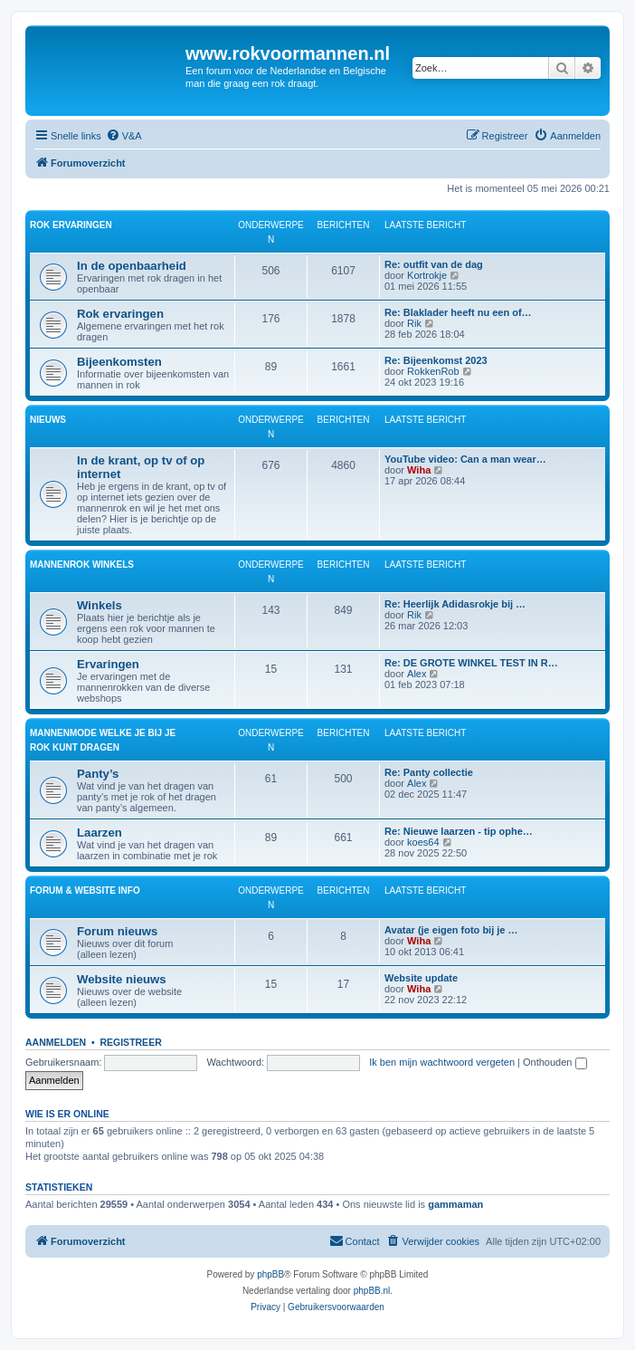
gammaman (455, 1204)
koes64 (423, 842)
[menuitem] (124, 136)
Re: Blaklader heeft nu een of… (458, 312)
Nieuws (48, 420)
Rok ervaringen (71, 225)
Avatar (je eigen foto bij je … (451, 929)
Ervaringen (108, 664)
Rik (414, 323)
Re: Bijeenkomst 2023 (436, 360)
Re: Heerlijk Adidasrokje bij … (455, 603)
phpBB (270, 1274)
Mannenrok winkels (82, 565)
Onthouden (555, 1062)
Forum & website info (85, 890)
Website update (421, 977)
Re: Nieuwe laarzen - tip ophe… (458, 831)
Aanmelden (55, 1042)
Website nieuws (121, 979)
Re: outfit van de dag (433, 264)
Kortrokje (427, 275)
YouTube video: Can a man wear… (465, 459)
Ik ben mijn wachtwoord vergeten (442, 1062)
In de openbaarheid (131, 266)
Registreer (130, 1042)
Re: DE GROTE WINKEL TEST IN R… (471, 662)
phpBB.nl (372, 1291)
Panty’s (97, 773)
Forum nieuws (117, 931)
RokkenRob (433, 371)
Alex (416, 673)
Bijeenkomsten (119, 362)
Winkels (99, 605)
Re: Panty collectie (428, 772)
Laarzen (99, 832)
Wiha (419, 469)
